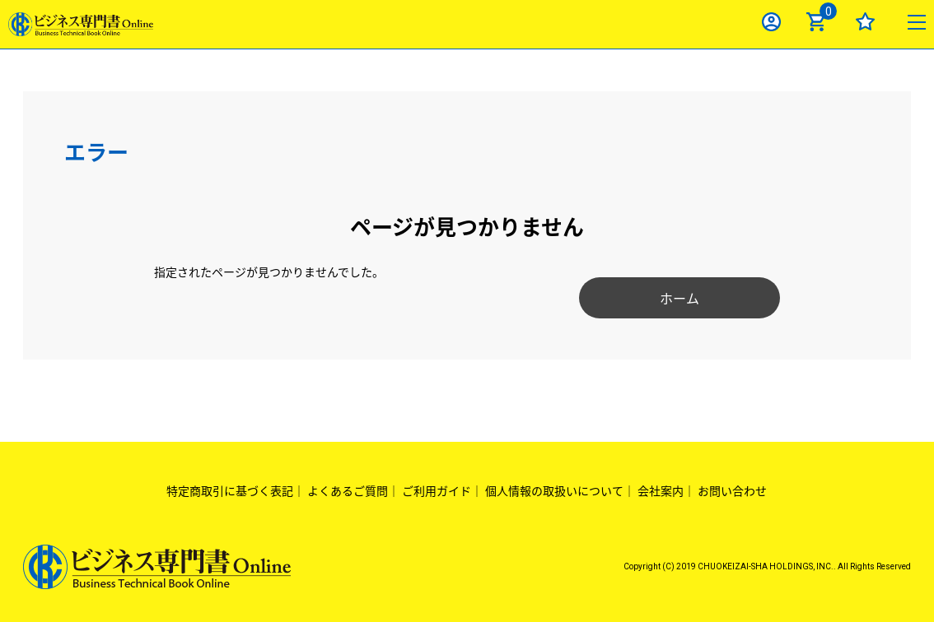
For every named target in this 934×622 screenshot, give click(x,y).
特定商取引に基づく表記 (229, 490)
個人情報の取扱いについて (554, 490)
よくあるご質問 (347, 490)
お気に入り (865, 21)
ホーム (665, 298)
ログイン (771, 21)
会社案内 (660, 490)
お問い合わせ (732, 490)
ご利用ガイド (436, 490)
